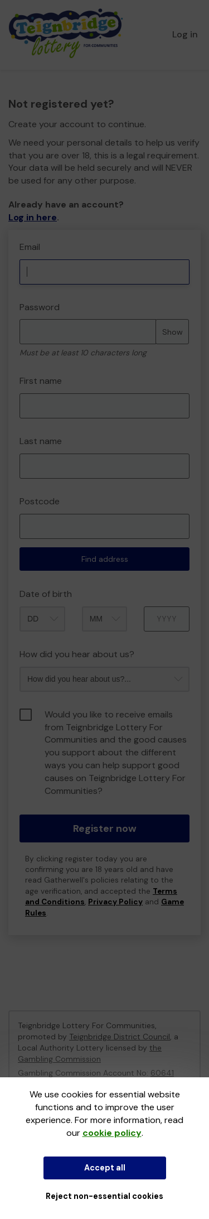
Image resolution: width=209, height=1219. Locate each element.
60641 (162, 1073)
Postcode (40, 501)
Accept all (104, 1168)
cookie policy (112, 1133)
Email (30, 247)
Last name (41, 441)
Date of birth (46, 594)
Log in (185, 34)
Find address (104, 559)
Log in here (32, 217)
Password (40, 307)
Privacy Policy (115, 902)
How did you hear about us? (77, 654)
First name (41, 381)
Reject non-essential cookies (104, 1196)
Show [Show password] (172, 332)
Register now (105, 828)
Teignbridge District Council (119, 1037)
